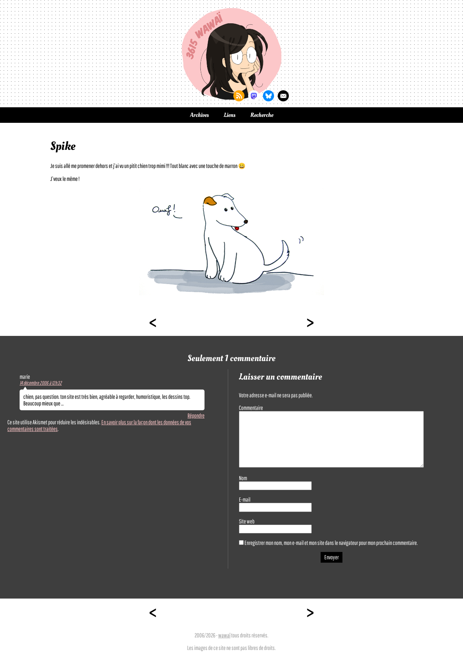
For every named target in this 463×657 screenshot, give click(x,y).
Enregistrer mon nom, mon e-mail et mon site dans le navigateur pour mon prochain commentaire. (331, 542)
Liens (230, 115)
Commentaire (251, 407)
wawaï (224, 635)
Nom (243, 478)
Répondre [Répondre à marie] (196, 415)
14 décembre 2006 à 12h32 (41, 383)
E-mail (244, 499)
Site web (246, 521)
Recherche (261, 115)
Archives (199, 115)
